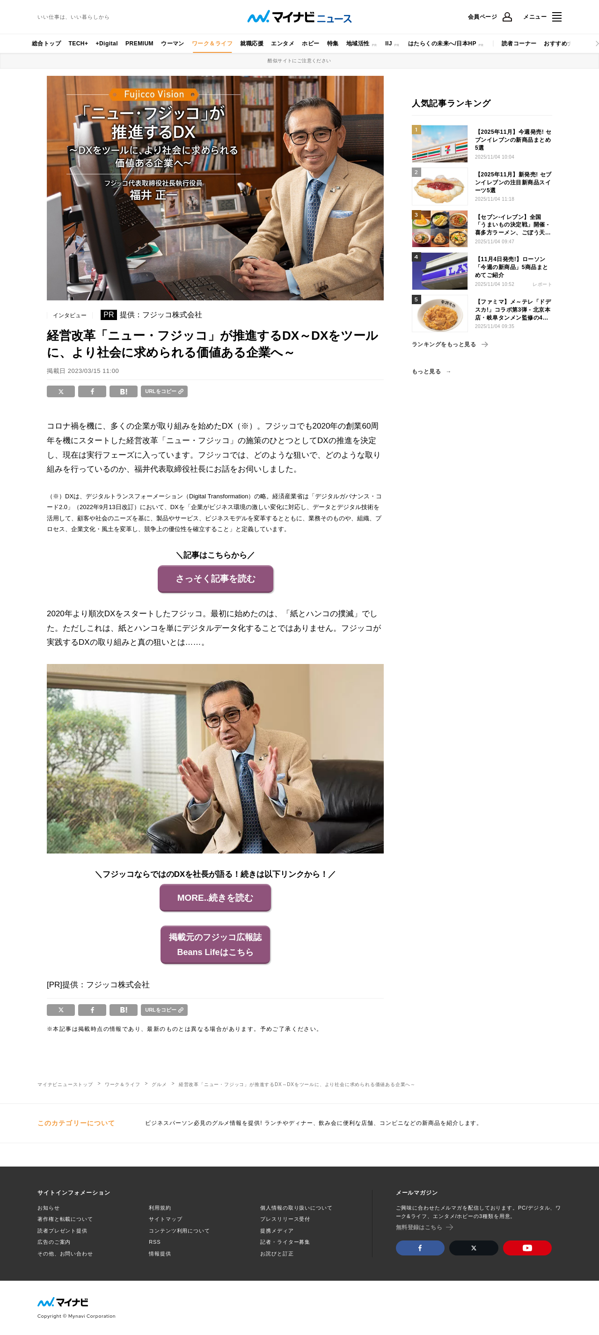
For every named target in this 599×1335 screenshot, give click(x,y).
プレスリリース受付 (285, 1219)
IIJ (388, 43)
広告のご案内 (54, 1242)
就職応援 (251, 43)
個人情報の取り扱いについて (296, 1208)
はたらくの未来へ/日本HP (442, 43)
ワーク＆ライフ (212, 43)
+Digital (106, 43)
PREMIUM (139, 43)
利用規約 (160, 1208)
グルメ (159, 1084)
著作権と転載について (65, 1219)
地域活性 (358, 43)
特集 (333, 43)
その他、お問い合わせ (65, 1253)
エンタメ (282, 43)
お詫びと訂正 (276, 1253)
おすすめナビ (561, 43)
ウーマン (172, 43)
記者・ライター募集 (285, 1242)
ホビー (310, 43)
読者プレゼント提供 (62, 1230)
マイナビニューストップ (65, 1084)
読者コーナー (519, 43)
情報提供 (160, 1253)
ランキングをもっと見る (450, 344)
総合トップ (46, 43)
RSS (155, 1242)
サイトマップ (165, 1219)
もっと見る (426, 371)
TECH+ (78, 43)
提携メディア (276, 1230)
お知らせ (48, 1208)
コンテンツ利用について (179, 1230)
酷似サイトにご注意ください (299, 60)
